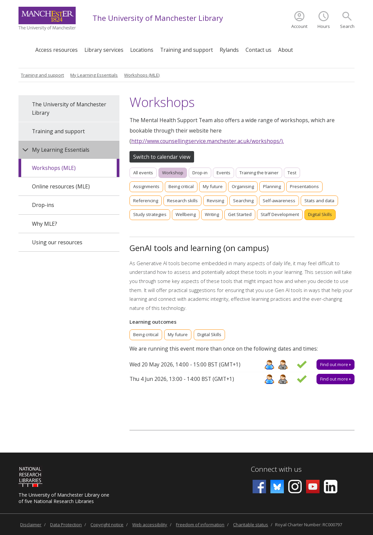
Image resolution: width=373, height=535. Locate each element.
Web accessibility (149, 525)
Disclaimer (30, 525)
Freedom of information (200, 525)
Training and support (186, 50)
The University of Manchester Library (157, 18)
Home (25, 48)
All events (143, 173)
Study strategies (149, 214)
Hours (324, 26)
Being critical (181, 186)
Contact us (258, 50)
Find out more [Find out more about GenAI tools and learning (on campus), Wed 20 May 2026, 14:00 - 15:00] (335, 364)
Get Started (240, 214)
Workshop (172, 173)
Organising (243, 186)
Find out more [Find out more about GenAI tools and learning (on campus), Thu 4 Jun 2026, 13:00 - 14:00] (335, 379)
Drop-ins (43, 205)
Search (347, 26)
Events (223, 173)
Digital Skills (320, 214)
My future (213, 186)
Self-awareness (279, 201)
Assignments (146, 186)
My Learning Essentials (94, 75)
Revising (215, 201)
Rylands (229, 50)
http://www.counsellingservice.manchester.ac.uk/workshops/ (206, 141)
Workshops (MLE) (142, 75)
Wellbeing (186, 214)
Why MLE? (44, 223)
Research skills (182, 201)
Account (299, 26)
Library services (103, 50)
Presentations (304, 186)
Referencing (145, 201)
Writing (212, 214)
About (285, 50)
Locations (141, 50)
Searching (243, 201)
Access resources (56, 50)
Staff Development (280, 214)
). (282, 141)
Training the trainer (258, 173)
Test (292, 173)
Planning (272, 186)
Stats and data (319, 201)
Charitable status (250, 525)
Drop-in (200, 173)
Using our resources (57, 242)
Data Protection (66, 525)
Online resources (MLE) (61, 186)
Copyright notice (106, 525)
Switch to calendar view (161, 156)
